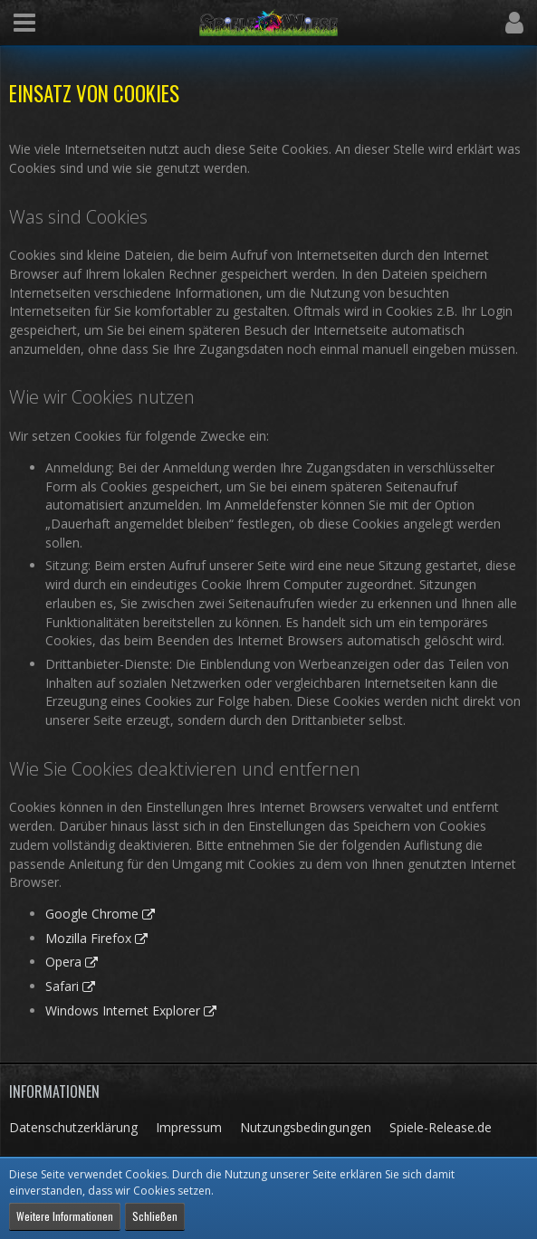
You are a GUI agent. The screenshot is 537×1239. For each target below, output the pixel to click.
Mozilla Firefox (88, 938)
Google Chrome (92, 913)
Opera (63, 961)
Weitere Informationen (64, 1216)
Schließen (154, 1216)
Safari (62, 986)
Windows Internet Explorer (122, 1010)
